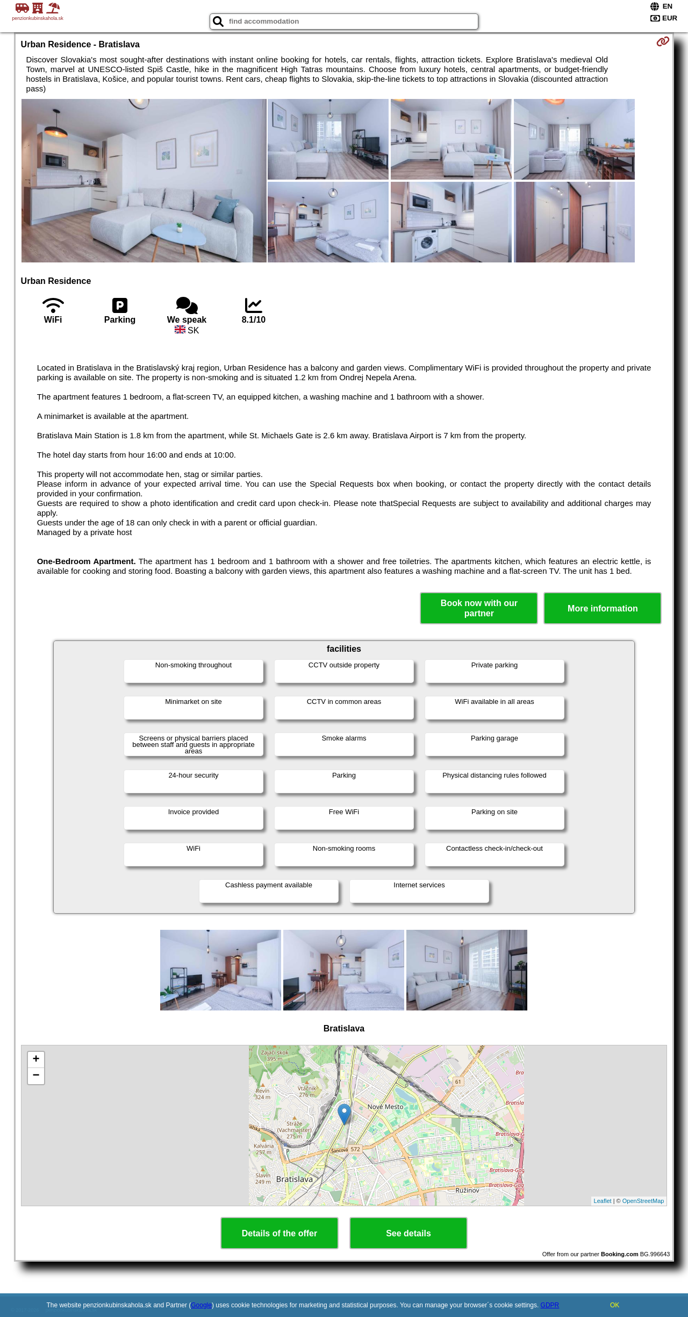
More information (603, 608)
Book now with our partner (479, 608)
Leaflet (603, 1201)
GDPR (550, 1305)
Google (201, 1305)
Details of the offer (279, 1233)
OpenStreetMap (643, 1201)
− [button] (35, 1076)
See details (408, 1233)
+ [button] (35, 1060)
